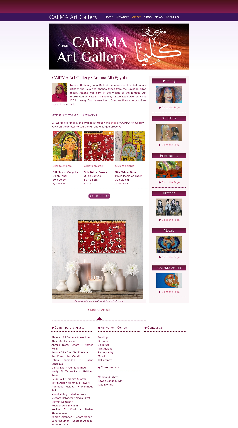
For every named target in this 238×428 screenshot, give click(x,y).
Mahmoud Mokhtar (63, 386)
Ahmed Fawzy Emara (65, 344)
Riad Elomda (105, 384)
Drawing (169, 193)
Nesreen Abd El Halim (64, 405)
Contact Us (154, 327)
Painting (169, 81)
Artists (136, 17)
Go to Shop (99, 196)
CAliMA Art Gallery (73, 17)
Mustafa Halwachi (62, 398)
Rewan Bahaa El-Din (110, 380)
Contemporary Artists (69, 327)
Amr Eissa (57, 356)
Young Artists (110, 367)
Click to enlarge (62, 166)
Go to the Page (171, 107)
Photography (105, 352)
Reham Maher (83, 417)
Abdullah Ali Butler (62, 337)
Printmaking (169, 156)
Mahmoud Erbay (108, 377)
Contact (64, 46)
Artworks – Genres (114, 327)
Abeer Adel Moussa (63, 341)
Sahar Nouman (60, 420)
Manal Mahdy (59, 394)
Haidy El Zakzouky (64, 371)
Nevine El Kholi (63, 409)
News (158, 17)
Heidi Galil (57, 379)
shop (113, 122)
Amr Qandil (73, 356)
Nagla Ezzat (83, 398)
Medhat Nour (78, 394)
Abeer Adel (83, 337)
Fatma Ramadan (63, 360)
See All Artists (100, 310)
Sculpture (169, 118)
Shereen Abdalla (82, 420)
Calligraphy (105, 360)
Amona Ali (57, 352)
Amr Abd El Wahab (78, 352)
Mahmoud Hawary (79, 382)
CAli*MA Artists (169, 268)
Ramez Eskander (61, 417)
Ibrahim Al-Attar (76, 379)
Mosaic (169, 230)
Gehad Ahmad (77, 367)
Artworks (122, 17)
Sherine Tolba (59, 424)
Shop (147, 17)
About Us (172, 17)
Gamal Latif (58, 367)
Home (109, 17)
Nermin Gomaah (61, 401)
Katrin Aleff (58, 382)
